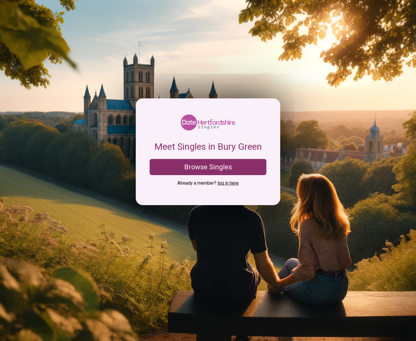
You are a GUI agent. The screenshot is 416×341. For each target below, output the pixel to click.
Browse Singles (208, 167)
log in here (228, 183)
